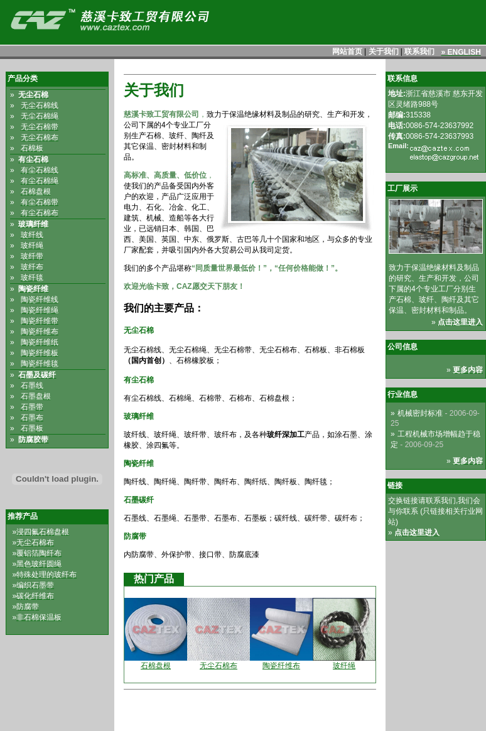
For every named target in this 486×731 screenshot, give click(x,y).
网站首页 (347, 51)
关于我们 (384, 51)
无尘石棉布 (218, 665)
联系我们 (419, 51)
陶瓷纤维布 (281, 665)
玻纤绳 (344, 665)
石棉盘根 (156, 665)
